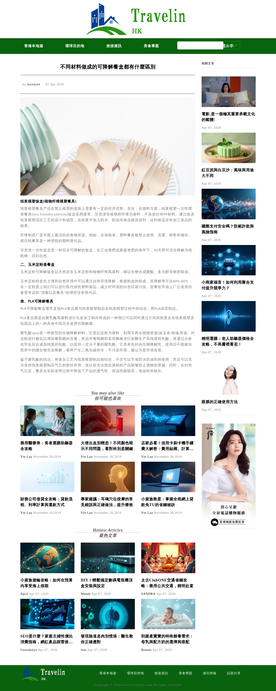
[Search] (200, 45)
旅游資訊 (114, 46)
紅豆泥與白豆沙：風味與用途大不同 (228, 173)
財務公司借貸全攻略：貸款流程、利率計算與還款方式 (46, 502)
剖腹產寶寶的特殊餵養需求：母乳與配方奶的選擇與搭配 (167, 639)
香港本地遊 (33, 46)
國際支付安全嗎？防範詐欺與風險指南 (228, 229)
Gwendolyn (28, 650)
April (24, 593)
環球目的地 (74, 46)
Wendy (86, 593)
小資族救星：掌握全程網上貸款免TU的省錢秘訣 (167, 502)
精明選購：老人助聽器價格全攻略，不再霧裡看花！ (228, 341)
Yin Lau (26, 456)
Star (84, 650)
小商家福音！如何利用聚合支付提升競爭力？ (228, 285)
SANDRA (148, 593)
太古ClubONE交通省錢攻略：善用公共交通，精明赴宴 (167, 583)
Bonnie (146, 650)
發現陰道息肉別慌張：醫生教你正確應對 (107, 639)
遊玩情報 (209, 673)
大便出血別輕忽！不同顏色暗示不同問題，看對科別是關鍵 (107, 446)
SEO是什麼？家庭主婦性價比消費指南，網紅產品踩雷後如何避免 (46, 639)
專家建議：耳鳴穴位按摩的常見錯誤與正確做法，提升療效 (107, 502)
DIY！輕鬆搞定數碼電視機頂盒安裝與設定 (107, 583)
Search (232, 45)
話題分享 (234, 673)
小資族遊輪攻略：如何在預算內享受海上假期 (46, 583)
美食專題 (151, 46)
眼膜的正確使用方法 (220, 402)
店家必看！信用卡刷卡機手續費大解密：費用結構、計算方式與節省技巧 (167, 446)
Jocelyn (32, 84)
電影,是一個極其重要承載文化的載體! (228, 117)
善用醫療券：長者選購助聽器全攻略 (46, 446)
